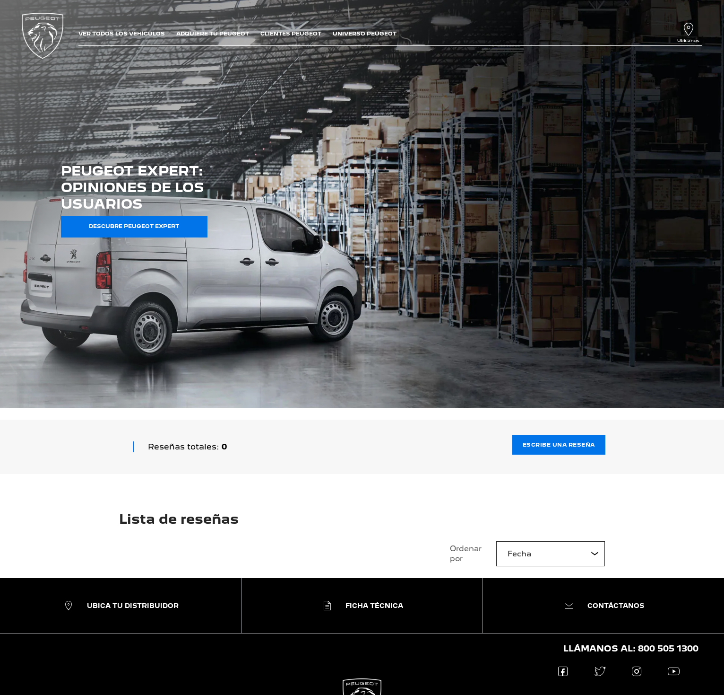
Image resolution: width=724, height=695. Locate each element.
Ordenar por (466, 553)
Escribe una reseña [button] (559, 444)
